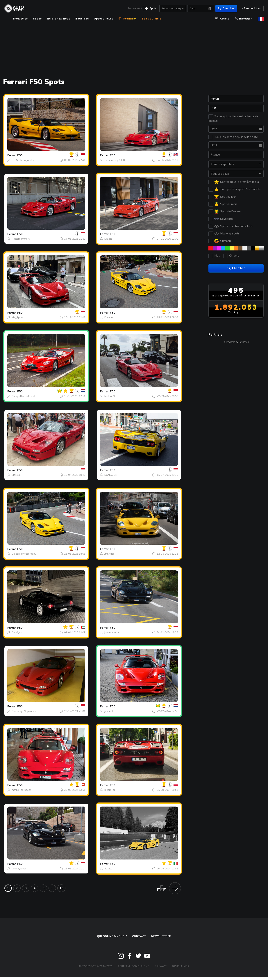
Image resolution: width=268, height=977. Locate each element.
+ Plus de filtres (251, 8)
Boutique (82, 18)
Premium (127, 18)
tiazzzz (108, 868)
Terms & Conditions (133, 966)
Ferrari (12, 155)
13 (61, 888)
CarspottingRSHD (114, 160)
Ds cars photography (24, 554)
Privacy (161, 966)
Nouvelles (134, 8)
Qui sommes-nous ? (112, 936)
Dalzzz (108, 239)
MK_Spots (17, 317)
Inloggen (244, 18)
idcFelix (16, 475)
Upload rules (103, 18)
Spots (153, 8)
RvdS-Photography (23, 160)
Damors (108, 317)
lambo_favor (19, 868)
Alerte (222, 18)
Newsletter (161, 936)
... (52, 888)
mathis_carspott (21, 790)
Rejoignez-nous (58, 18)
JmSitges (109, 554)
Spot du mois (151, 18)
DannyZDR (110, 475)
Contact (139, 936)
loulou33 (109, 396)
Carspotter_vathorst (23, 396)
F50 (20, 155)
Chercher (226, 8)
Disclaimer (181, 966)
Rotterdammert (20, 239)
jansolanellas (112, 632)
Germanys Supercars (24, 711)
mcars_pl (109, 790)
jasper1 (108, 711)
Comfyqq (17, 632)
